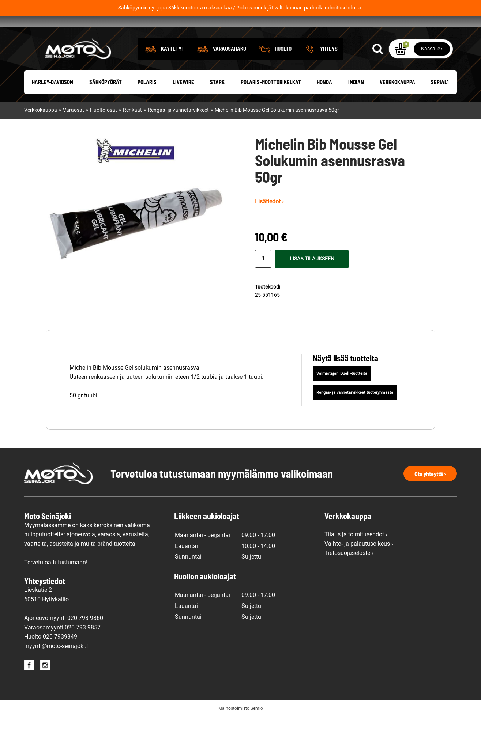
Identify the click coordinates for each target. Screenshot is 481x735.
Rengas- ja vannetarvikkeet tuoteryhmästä (354, 410)
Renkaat (132, 128)
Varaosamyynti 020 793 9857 (62, 645)
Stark (217, 100)
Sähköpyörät (105, 100)
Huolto (283, 66)
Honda (324, 100)
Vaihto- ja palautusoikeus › (358, 561)
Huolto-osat (103, 128)
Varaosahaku (229, 66)
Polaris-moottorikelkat (271, 100)
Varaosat (73, 128)
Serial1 (440, 100)
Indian (356, 100)
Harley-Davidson (52, 100)
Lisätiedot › (269, 219)
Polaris (147, 100)
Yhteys (329, 66)
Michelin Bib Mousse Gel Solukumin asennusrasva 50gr (277, 128)
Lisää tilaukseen (312, 277)
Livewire (183, 100)
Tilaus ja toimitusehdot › (355, 552)
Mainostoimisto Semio (240, 726)
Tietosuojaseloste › (348, 571)
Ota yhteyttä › (430, 491)
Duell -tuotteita (353, 391)
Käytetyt (172, 66)
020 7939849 (60, 654)
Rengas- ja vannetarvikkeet (178, 128)
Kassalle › (432, 66)
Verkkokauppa (397, 100)
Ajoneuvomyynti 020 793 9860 (63, 636)
